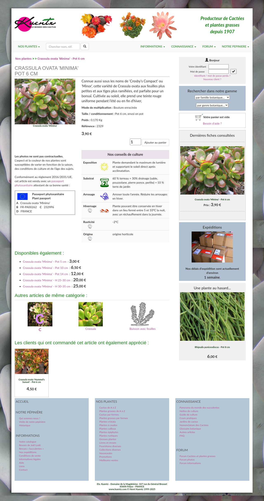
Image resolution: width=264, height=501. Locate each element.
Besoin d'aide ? (212, 123)
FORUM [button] (209, 46)
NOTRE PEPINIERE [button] (235, 46)
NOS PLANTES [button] (29, 46)
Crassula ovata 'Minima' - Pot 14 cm (45, 274)
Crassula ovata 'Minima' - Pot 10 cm (45, 267)
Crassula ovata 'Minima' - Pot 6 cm (61, 58)
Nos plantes (23, 58)
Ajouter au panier (155, 142)
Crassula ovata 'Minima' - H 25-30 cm (46, 280)
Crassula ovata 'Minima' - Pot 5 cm (44, 261)
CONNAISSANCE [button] (183, 46)
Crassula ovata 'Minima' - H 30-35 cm (46, 286)
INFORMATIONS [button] (152, 46)
